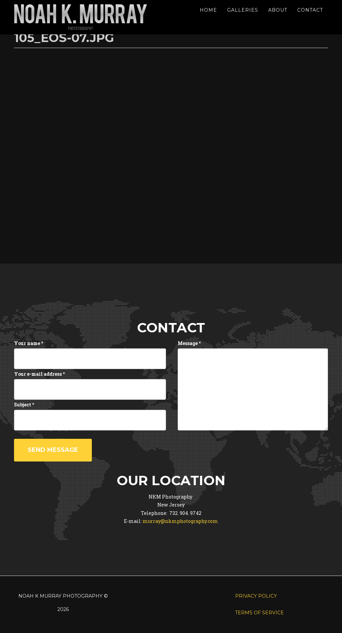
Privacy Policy (256, 596)
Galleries (242, 10)
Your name (28, 343)
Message (189, 343)
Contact (310, 10)
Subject (24, 404)
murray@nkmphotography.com (180, 521)
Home (208, 10)
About (277, 10)
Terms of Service (259, 613)
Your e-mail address (39, 374)
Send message (53, 449)
